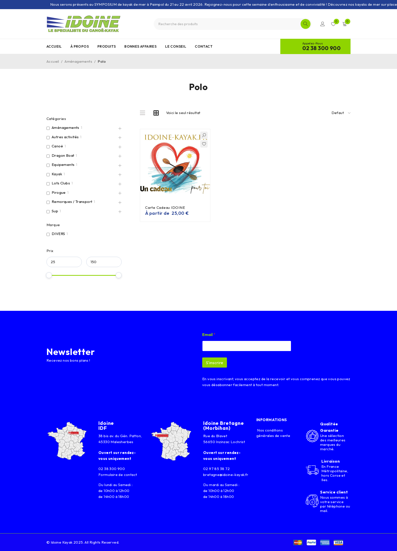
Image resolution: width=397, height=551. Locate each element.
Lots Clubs (61, 183)
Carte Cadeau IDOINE (165, 207)
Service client (334, 492)
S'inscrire (214, 362)
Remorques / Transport (72, 201)
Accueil (52, 61)
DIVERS (58, 233)
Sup (55, 211)
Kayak (57, 174)
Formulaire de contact (117, 474)
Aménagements (78, 61)
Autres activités (65, 137)
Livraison (330, 461)
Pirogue (59, 192)
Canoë (57, 146)
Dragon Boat (63, 155)
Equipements (63, 164)
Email (208, 334)
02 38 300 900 (321, 48)
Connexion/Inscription (322, 24)
